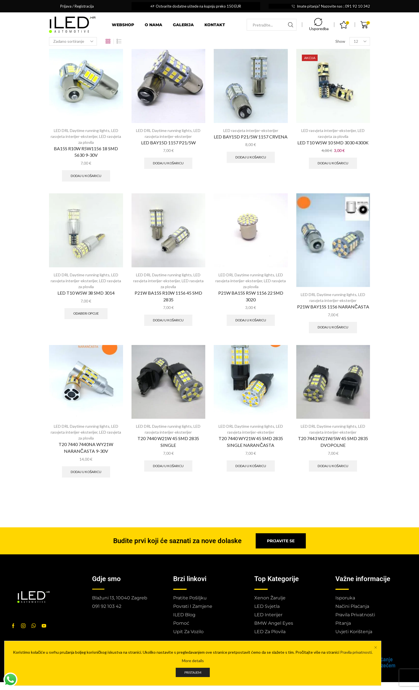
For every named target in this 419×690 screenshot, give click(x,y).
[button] (281, 540)
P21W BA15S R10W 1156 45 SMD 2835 (168, 296)
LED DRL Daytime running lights (82, 130)
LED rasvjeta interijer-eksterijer (250, 130)
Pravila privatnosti (356, 652)
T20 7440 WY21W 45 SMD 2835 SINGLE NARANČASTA (251, 442)
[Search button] (290, 24)
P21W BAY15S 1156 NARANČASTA (333, 306)
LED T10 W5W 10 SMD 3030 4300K (333, 142)
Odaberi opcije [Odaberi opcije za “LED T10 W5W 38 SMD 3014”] (86, 313)
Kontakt (214, 24)
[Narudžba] (73, 41)
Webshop (123, 24)
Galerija (183, 24)
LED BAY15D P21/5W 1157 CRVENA (250, 136)
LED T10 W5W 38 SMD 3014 (86, 292)
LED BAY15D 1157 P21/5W (168, 142)
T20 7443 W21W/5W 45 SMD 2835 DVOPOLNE (333, 442)
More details (193, 660)
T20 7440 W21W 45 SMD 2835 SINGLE (168, 442)
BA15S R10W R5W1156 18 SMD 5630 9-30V (86, 152)
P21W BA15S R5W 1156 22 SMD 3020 (250, 296)
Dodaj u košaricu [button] (86, 176)
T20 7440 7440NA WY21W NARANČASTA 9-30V (86, 448)
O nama (153, 24)
